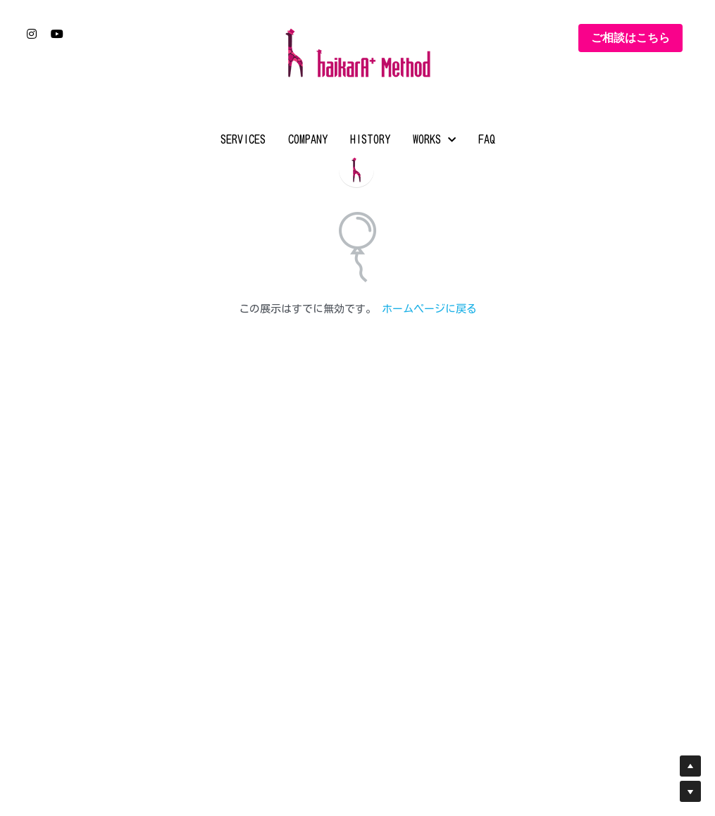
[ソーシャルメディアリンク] (32, 33)
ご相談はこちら (630, 37)
